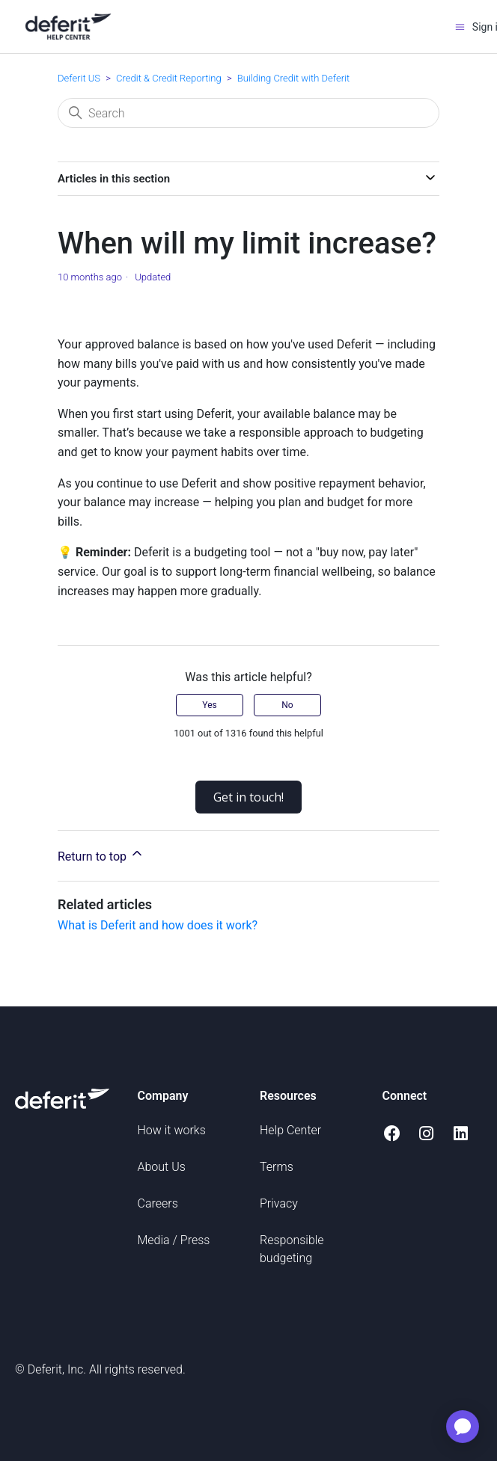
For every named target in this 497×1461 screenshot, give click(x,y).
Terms (276, 1167)
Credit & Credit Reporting (169, 78)
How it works (172, 1130)
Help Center (290, 1130)
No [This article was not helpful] (287, 705)
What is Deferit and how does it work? (157, 925)
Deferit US (79, 78)
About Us (162, 1167)
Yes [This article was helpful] (209, 705)
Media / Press (174, 1240)
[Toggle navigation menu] (460, 27)
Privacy (279, 1203)
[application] (462, 1426)
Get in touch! (248, 797)
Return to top (101, 855)
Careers (158, 1203)
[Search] (248, 113)
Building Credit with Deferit (293, 78)
